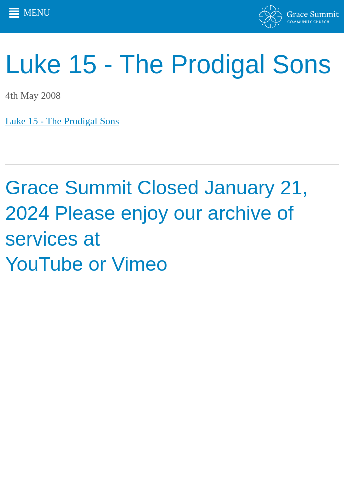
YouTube (44, 264)
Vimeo (139, 264)
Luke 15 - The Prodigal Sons (62, 120)
